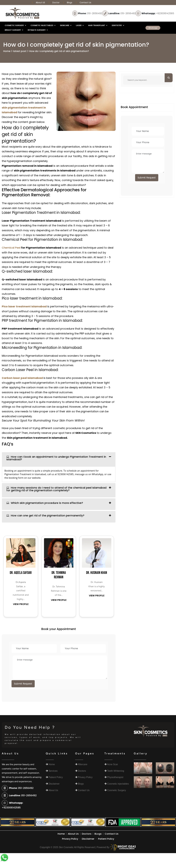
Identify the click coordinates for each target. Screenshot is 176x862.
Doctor (56, 2)
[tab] (58, 459)
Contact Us (85, 2)
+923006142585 (157, 13)
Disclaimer (88, 839)
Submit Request (23, 683)
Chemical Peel (11, 247)
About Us (73, 833)
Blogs (69, 2)
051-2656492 (90, 13)
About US (41, 2)
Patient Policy (106, 839)
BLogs (98, 833)
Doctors (86, 833)
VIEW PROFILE (20, 604)
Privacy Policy (70, 839)
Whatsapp (153, 28)
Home (6, 51)
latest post (19, 51)
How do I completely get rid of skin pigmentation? (59, 51)
